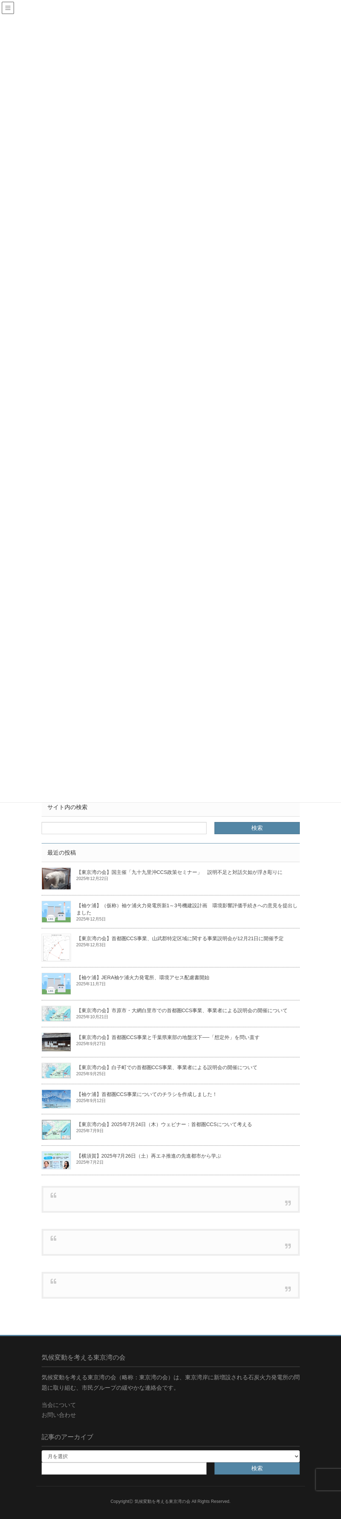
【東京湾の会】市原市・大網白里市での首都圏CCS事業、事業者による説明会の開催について (182, 1010)
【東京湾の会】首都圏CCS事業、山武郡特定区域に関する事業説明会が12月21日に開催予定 (180, 938)
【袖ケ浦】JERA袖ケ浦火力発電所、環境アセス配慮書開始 (143, 977)
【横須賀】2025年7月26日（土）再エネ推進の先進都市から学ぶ (149, 1156)
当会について (59, 1405)
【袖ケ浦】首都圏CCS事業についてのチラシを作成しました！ (147, 1094)
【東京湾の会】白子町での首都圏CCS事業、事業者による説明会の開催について (167, 1067)
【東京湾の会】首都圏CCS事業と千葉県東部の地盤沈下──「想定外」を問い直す (168, 1037)
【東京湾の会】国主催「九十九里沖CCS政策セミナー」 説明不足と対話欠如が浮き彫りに (179, 872)
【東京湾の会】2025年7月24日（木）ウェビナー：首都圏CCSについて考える (164, 1124)
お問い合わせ (59, 1415)
